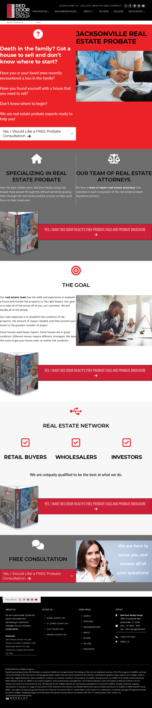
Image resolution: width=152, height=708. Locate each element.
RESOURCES (88, 649)
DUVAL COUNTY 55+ (56, 618)
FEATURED (88, 621)
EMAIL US (124, 641)
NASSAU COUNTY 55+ (57, 634)
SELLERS (119, 11)
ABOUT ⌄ (89, 11)
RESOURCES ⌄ (136, 11)
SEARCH (87, 616)
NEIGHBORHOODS (91, 627)
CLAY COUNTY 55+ (55, 629)
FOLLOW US (11, 599)
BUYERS (104, 11)
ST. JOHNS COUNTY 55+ (58, 623)
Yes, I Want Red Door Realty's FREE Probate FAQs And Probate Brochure (95, 230)
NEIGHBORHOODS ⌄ (67, 11)
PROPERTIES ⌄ (41, 11)
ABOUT (86, 632)
